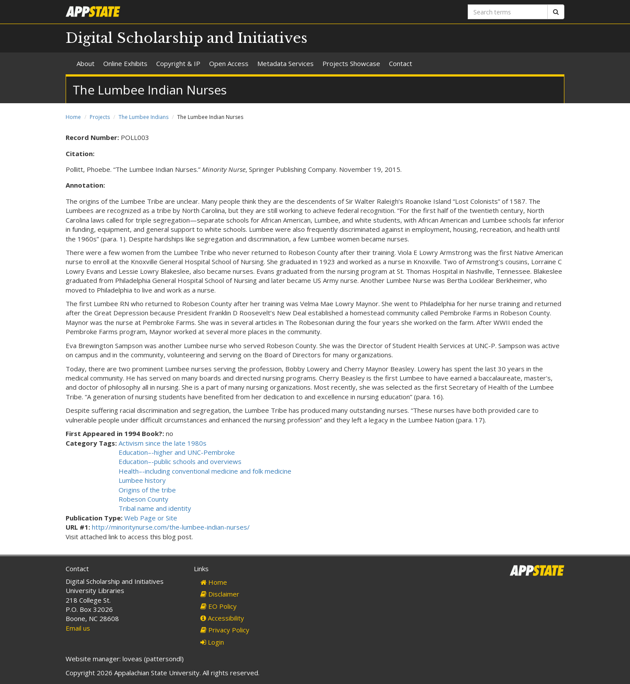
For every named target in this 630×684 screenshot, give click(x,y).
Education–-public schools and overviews (180, 461)
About (85, 63)
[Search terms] (508, 11)
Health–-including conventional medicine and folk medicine (205, 471)
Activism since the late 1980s (162, 443)
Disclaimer (219, 594)
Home (73, 117)
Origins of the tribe (147, 489)
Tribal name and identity (155, 508)
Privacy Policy (224, 629)
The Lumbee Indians (143, 117)
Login (212, 642)
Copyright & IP (178, 63)
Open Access (228, 63)
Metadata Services (285, 63)
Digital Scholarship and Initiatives (187, 38)
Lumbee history (142, 480)
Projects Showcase (351, 63)
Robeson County (143, 499)
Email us (78, 628)
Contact (400, 63)
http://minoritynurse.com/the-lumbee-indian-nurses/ (171, 527)
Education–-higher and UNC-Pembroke (177, 452)
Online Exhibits (125, 63)
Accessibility (222, 618)
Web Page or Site (150, 517)
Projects (100, 117)
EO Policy (218, 606)
